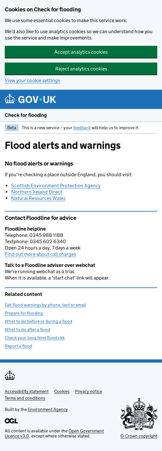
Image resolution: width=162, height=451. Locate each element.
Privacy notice (88, 391)
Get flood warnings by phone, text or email (45, 305)
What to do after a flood (27, 329)
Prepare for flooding (24, 313)
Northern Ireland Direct (36, 192)
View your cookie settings (32, 80)
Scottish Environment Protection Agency (55, 186)
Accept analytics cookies (81, 52)
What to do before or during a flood (38, 321)
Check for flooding (26, 115)
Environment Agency (48, 409)
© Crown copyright (138, 436)
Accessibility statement (27, 391)
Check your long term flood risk (35, 337)
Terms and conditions (25, 398)
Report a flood (18, 346)
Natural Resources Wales (38, 198)
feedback (82, 127)
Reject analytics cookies (81, 69)
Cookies (61, 391)
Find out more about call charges (40, 254)
